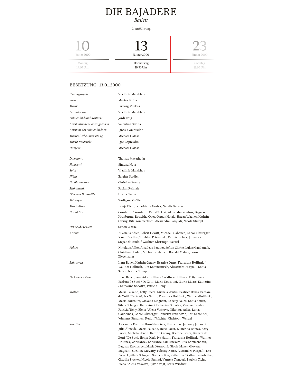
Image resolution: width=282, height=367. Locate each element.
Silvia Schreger (128, 305)
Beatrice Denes (166, 262)
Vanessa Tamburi (194, 305)
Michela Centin (167, 292)
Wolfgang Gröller (130, 200)
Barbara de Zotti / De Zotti (136, 282)
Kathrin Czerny (145, 262)
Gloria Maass (187, 282)
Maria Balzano (128, 292)
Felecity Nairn (177, 301)
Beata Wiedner (176, 364)
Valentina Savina (129, 124)
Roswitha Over (145, 216)
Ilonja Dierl (126, 206)
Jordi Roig (125, 118)
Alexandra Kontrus (180, 212)
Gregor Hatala (165, 216)
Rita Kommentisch (141, 221)
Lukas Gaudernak (197, 247)
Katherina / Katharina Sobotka (160, 305)
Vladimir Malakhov (131, 94)
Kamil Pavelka (128, 237)
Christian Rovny (129, 182)
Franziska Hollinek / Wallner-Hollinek (161, 277)
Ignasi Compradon (130, 130)
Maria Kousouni (166, 282)
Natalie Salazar (173, 206)
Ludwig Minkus (129, 106)
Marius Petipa (127, 100)
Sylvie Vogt (157, 364)
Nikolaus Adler (128, 233)
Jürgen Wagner (187, 216)
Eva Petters (174, 324)
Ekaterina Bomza (188, 329)
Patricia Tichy (156, 286)
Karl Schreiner (177, 237)
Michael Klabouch (173, 233)
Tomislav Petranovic (152, 237)
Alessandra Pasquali (168, 221)
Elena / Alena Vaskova (153, 309)
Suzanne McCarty (143, 351)
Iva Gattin (150, 296)
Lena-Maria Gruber (148, 206)
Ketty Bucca (196, 277)
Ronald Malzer (179, 252)
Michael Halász (128, 136)
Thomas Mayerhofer (131, 158)
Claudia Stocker (129, 359)
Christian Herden (129, 252)
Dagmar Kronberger (131, 346)
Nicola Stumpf (193, 221)
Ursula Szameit (128, 194)
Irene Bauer (126, 262)
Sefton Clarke (127, 227)
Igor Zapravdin (128, 142)
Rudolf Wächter (143, 242)
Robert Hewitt (149, 233)
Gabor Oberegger (198, 233)
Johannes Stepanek (131, 318)
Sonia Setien (196, 301)
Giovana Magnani (154, 301)
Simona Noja (127, 164)
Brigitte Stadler (128, 176)
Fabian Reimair (128, 188)
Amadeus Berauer (152, 247)
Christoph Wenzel (167, 242)
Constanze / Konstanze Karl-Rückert (142, 212)
